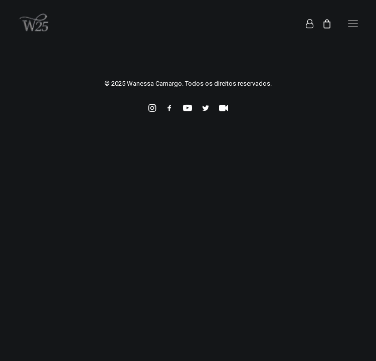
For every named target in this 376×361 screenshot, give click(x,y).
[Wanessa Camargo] (36, 24)
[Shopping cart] (322, 23)
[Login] (305, 23)
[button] (353, 23)
